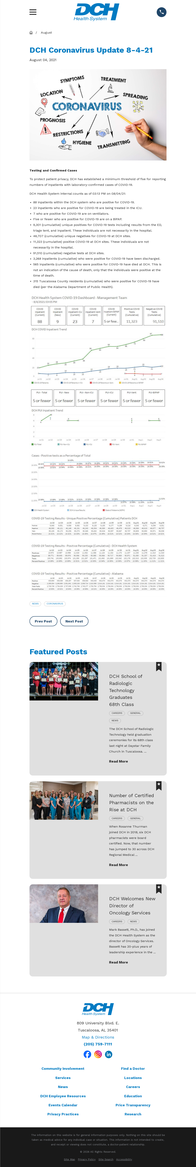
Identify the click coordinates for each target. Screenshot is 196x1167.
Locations (133, 1078)
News (35, 603)
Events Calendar (63, 1105)
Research (133, 1114)
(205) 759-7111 (98, 1044)
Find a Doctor (133, 1068)
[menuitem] (69, 1159)
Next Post (74, 621)
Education (133, 1096)
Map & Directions (98, 1037)
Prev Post (43, 621)
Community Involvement (62, 1068)
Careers (133, 1087)
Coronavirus (55, 603)
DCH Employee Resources (63, 1096)
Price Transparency (133, 1105)
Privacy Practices (63, 1114)
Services (63, 1078)
